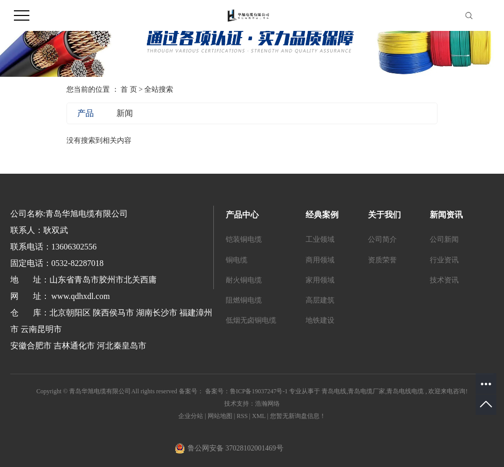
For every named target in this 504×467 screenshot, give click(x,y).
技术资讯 (444, 280)
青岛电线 (334, 391)
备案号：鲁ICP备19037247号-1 (246, 391)
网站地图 (221, 416)
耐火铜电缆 (244, 280)
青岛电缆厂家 (366, 391)
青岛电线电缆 (405, 391)
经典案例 (322, 214)
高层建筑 (320, 300)
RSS (242, 416)
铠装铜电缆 (244, 239)
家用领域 (320, 280)
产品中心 (242, 214)
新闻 (124, 113)
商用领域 (320, 260)
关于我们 (384, 214)
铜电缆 (236, 260)
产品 (85, 113)
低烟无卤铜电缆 (251, 320)
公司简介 (382, 239)
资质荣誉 (382, 260)
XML (258, 416)
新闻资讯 (446, 214)
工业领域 (320, 239)
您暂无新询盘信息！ (298, 416)
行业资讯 (444, 260)
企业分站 (190, 416)
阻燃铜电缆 (244, 300)
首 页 (129, 89)
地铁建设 (320, 320)
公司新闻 (444, 239)
